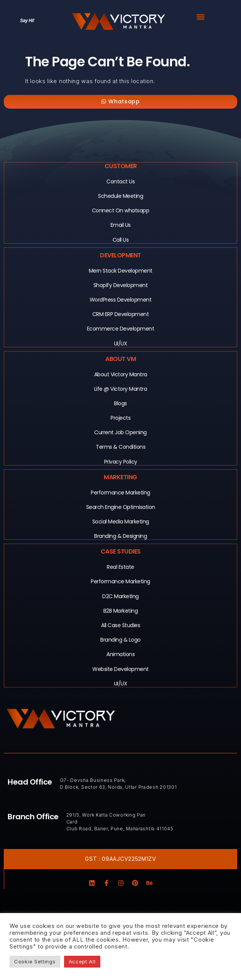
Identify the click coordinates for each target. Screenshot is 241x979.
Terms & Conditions (120, 447)
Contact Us (120, 181)
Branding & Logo (120, 640)
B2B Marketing (120, 611)
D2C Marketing (120, 596)
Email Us (121, 225)
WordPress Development (121, 299)
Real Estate (120, 567)
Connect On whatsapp (120, 210)
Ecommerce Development (120, 328)
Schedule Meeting (120, 196)
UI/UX (120, 343)
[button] (200, 16)
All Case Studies (120, 625)
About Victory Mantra (120, 374)
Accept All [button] (82, 961)
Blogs (120, 403)
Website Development (120, 669)
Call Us (120, 240)
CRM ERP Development (120, 314)
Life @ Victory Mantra (120, 389)
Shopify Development (120, 285)
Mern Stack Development (121, 270)
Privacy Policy (120, 461)
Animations (120, 654)
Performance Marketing (120, 492)
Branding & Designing (120, 536)
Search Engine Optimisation (120, 507)
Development (120, 255)
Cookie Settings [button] (35, 961)
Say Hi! (27, 20)
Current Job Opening (120, 432)
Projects (120, 418)
